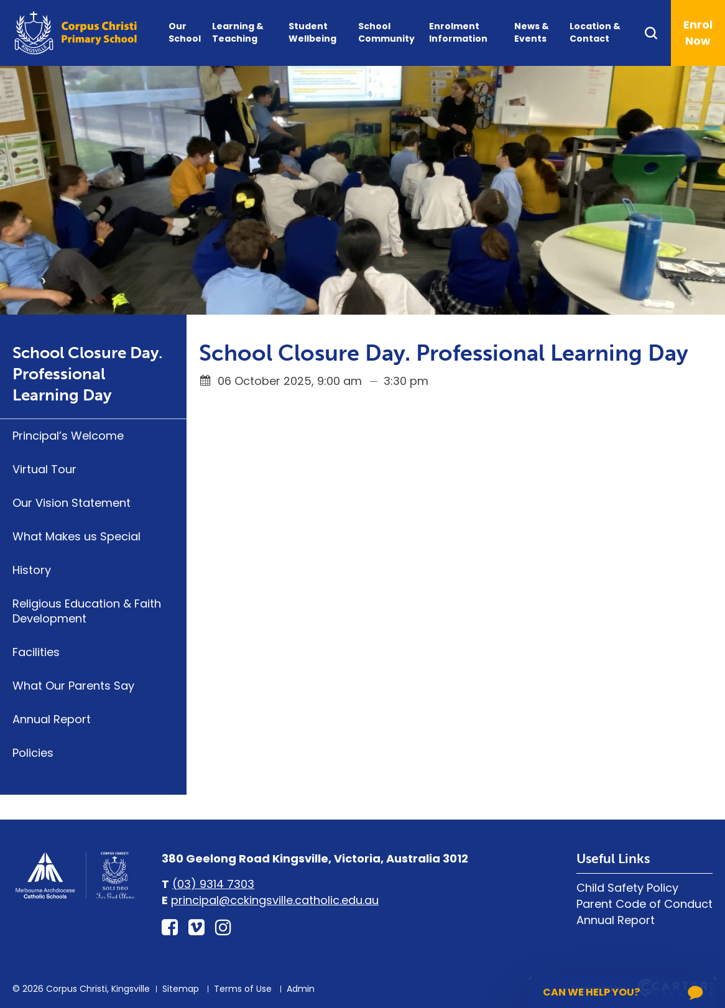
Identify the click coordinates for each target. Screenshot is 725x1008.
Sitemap (180, 989)
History (31, 570)
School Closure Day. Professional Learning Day (87, 374)
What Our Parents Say (73, 685)
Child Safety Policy (627, 887)
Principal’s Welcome (68, 435)
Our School (185, 32)
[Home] (74, 897)
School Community (386, 32)
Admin (301, 989)
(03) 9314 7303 (213, 884)
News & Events (531, 32)
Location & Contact (595, 32)
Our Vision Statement (71, 503)
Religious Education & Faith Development (86, 611)
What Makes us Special (76, 536)
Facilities (36, 652)
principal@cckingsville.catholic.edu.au (275, 900)
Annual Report (51, 719)
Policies (32, 753)
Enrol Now (698, 33)
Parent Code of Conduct (644, 904)
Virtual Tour (44, 469)
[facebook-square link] (170, 928)
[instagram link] (223, 928)
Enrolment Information (458, 32)
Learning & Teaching (238, 32)
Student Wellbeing (312, 32)
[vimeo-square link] (196, 928)
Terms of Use (243, 989)
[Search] (657, 33)
